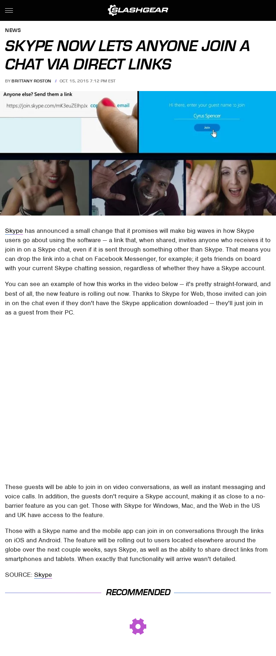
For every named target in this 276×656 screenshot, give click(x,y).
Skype (14, 231)
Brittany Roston (31, 80)
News (13, 30)
